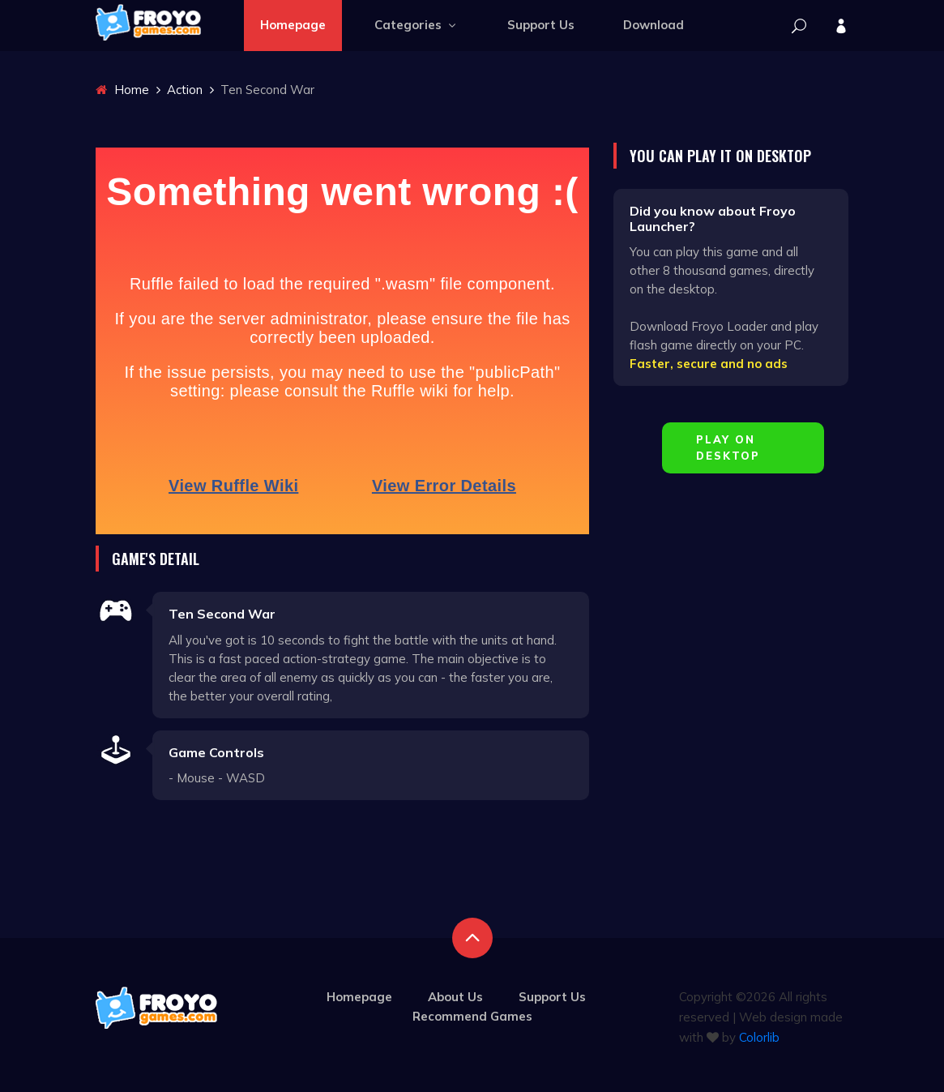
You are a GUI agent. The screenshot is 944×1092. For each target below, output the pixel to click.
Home (122, 89)
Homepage (293, 24)
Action (185, 89)
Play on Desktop (728, 447)
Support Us (541, 24)
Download (653, 24)
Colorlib (759, 1037)
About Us (455, 996)
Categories (416, 24)
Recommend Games (472, 1016)
